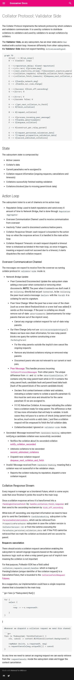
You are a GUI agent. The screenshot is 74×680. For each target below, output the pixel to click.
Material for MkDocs (18, 670)
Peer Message (17, 368)
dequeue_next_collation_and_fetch (27, 460)
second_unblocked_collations (24, 452)
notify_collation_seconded (23, 444)
